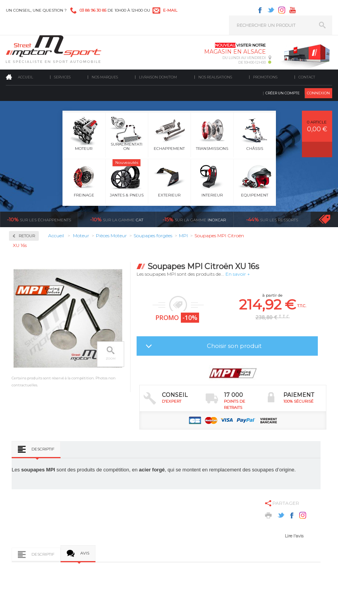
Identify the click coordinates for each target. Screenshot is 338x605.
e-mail (170, 10)
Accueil (25, 77)
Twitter (270, 10)
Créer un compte (282, 93)
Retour (27, 235)
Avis (84, 553)
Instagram (281, 10)
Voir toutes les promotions (331, 219)
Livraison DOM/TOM (158, 77)
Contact (306, 77)
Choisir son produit (234, 345)
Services (62, 77)
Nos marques (105, 77)
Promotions (265, 77)
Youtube (292, 10)
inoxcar (194, 219)
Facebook (260, 10)
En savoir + (237, 274)
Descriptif (42, 449)
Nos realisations (215, 77)
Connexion (318, 93)
